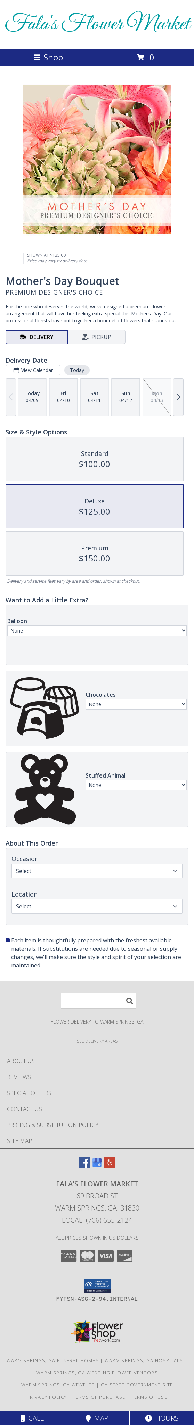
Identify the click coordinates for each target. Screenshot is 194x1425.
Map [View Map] (97, 1418)
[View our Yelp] (109, 1166)
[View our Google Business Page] (97, 1166)
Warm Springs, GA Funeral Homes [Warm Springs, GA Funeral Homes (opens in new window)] (53, 1360)
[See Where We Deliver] (97, 1040)
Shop (48, 57)
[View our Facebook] (84, 1166)
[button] (97, 1286)
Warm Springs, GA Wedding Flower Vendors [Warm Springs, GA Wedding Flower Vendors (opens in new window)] (97, 1372)
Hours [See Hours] (162, 1418)
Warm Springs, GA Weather (58, 1385)
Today (77, 370)
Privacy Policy (47, 1397)
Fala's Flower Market (97, 24)
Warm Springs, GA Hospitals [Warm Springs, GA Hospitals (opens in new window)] (144, 1360)
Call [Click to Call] (32, 1418)
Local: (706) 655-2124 (97, 1220)
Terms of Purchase (99, 1397)
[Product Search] (98, 1001)
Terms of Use (149, 1397)
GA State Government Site (137, 1385)
